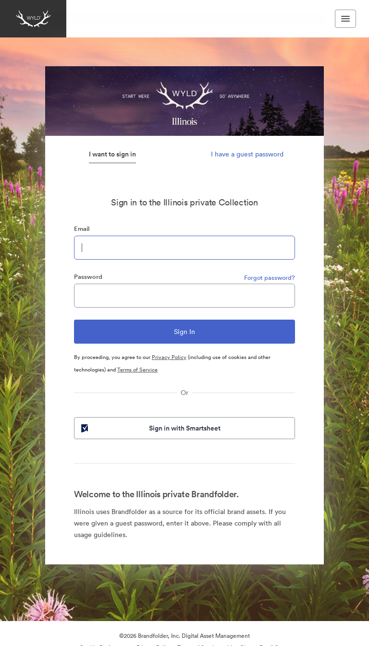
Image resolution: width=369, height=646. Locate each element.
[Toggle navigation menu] (345, 19)
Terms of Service (137, 369)
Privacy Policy (169, 357)
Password (88, 277)
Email (81, 229)
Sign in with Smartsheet (150, 428)
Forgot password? (269, 278)
